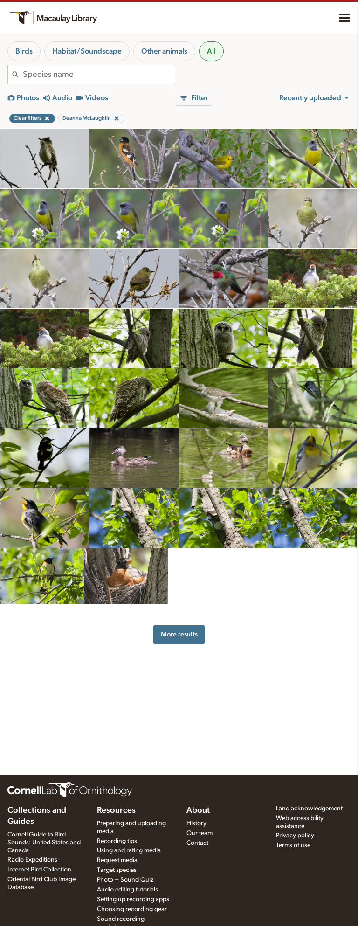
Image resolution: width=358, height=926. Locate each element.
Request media (117, 860)
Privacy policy (295, 835)
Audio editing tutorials (127, 889)
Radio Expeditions (32, 860)
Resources (116, 810)
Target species (117, 870)
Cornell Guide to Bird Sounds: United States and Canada (44, 842)
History (196, 823)
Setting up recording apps (133, 899)
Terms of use (293, 845)
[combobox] (99, 74)
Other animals (164, 51)
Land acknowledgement (309, 808)
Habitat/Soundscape (87, 51)
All (211, 51)
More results (179, 634)
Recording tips (117, 841)
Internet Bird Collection (39, 869)
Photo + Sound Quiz (125, 880)
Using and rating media (129, 850)
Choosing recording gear (132, 909)
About (198, 810)
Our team (199, 833)
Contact (197, 843)
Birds (24, 51)
